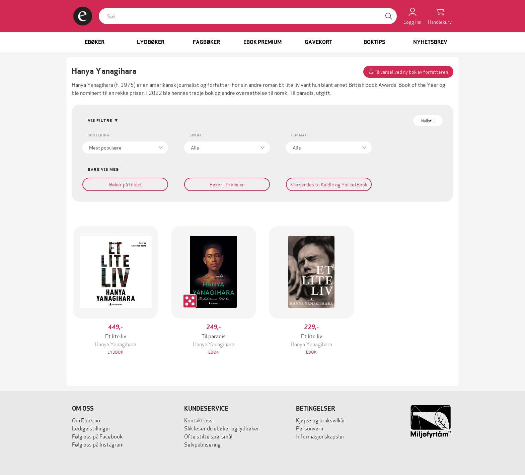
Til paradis (302, 92)
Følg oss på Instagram (98, 444)
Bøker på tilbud (125, 184)
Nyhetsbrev (430, 42)
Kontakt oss (198, 420)
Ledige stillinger (91, 428)
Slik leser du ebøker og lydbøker (221, 428)
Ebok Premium (262, 42)
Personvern (309, 428)
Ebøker (94, 42)
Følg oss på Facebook (97, 436)
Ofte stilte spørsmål (208, 436)
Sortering (98, 135)
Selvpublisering (202, 444)
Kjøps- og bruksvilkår (320, 420)
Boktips (374, 42)
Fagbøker (206, 42)
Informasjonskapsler (320, 436)
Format (299, 135)
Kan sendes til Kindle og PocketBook (328, 184)
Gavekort (318, 42)
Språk (196, 135)
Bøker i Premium (227, 184)
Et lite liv (289, 84)
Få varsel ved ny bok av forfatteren (408, 71)
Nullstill (428, 120)
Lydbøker (150, 42)
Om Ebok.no (86, 420)
